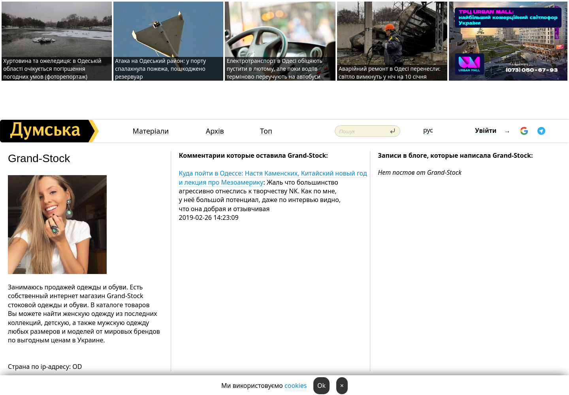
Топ (266, 131)
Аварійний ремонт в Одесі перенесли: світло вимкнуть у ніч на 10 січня (390, 72)
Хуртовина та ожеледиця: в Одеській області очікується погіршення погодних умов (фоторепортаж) (52, 68)
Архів (215, 131)
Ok (321, 385)
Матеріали (151, 131)
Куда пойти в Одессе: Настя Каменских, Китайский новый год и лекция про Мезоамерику (273, 177)
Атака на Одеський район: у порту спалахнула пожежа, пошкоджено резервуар (160, 68)
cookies (295, 385)
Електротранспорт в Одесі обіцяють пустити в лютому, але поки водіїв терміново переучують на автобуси (274, 68)
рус (428, 130)
